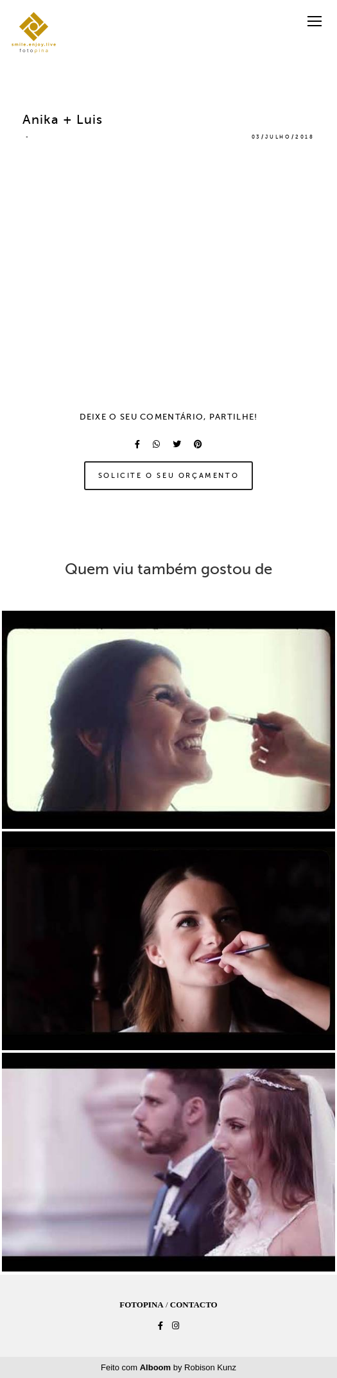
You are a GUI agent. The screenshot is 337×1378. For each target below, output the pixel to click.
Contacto (194, 1304)
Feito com (168, 1367)
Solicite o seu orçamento (168, 475)
